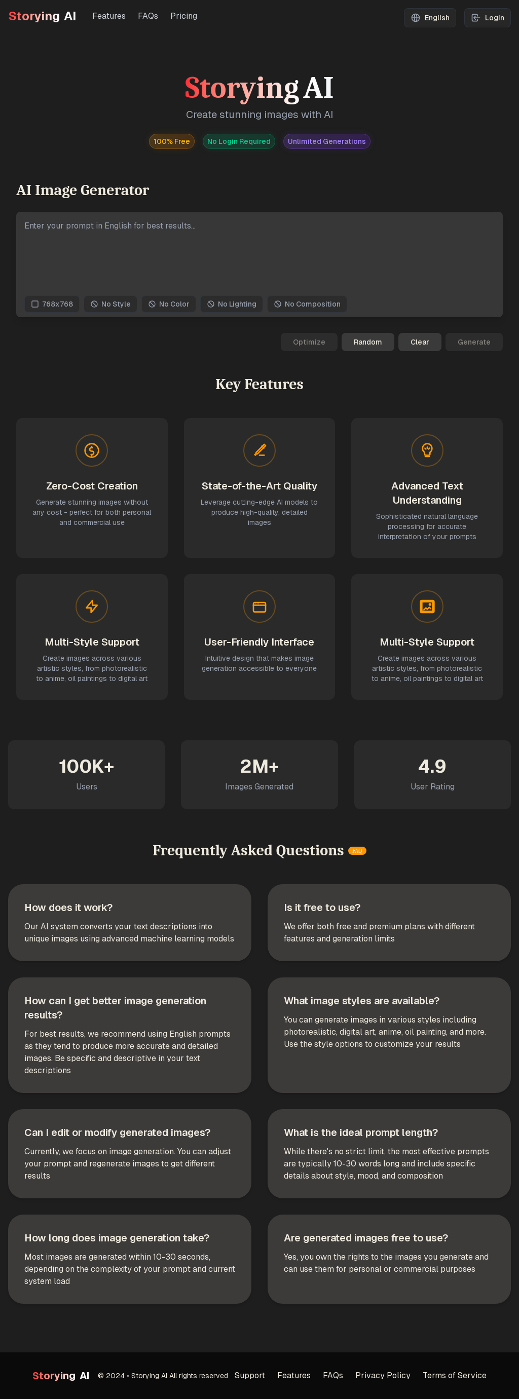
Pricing (183, 16)
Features (109, 16)
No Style (110, 304)
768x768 (52, 304)
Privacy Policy (383, 1375)
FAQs (148, 16)
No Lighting (231, 304)
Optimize (309, 342)
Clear (420, 342)
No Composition (307, 304)
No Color (169, 304)
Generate (474, 342)
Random (368, 342)
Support (250, 1375)
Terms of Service (455, 1375)
